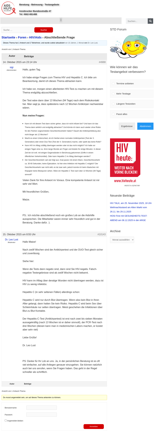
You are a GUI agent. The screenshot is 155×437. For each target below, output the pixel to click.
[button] (60, 19)
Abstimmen (145, 126)
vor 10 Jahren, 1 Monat (74, 43)
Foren (22, 37)
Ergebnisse (127, 126)
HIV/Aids (35, 37)
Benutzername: (11, 408)
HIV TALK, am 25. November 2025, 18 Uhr (131, 203)
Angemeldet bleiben (15, 421)
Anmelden (94, 427)
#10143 (101, 234)
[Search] (150, 21)
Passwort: (9, 415)
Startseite (8, 37)
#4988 (102, 62)
